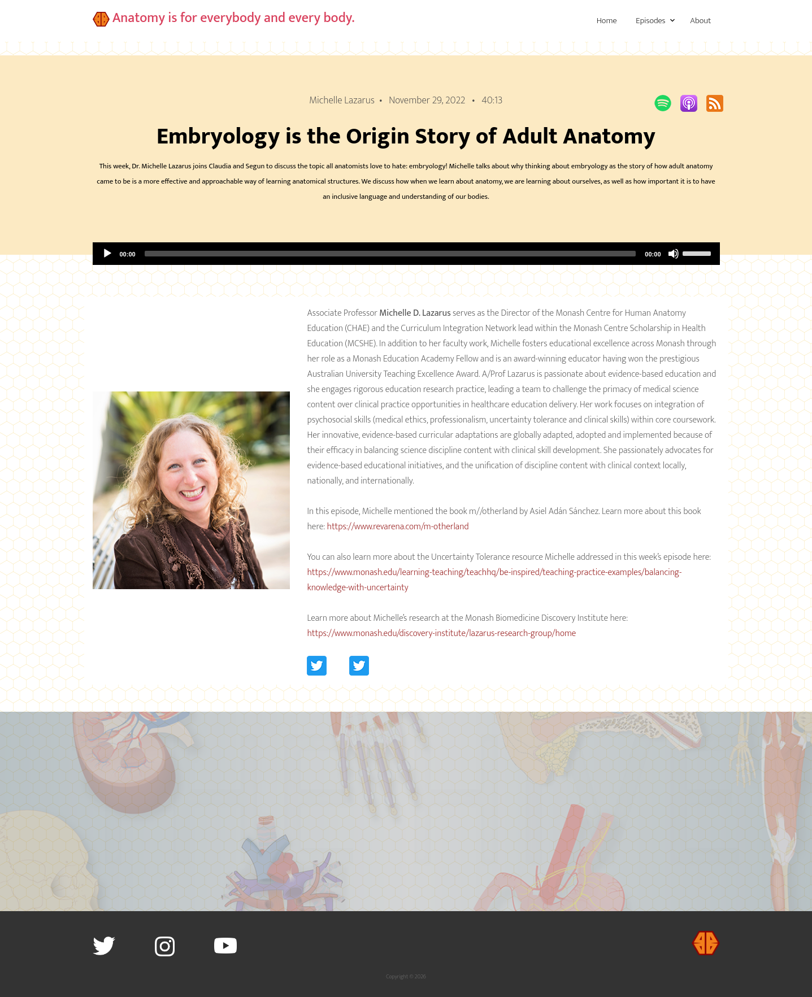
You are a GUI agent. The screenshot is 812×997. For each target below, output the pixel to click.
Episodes (650, 21)
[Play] (107, 253)
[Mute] (673, 253)
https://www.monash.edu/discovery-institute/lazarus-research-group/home (441, 633)
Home (607, 21)
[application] (406, 253)
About (700, 21)
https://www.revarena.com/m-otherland (398, 526)
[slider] (390, 253)
